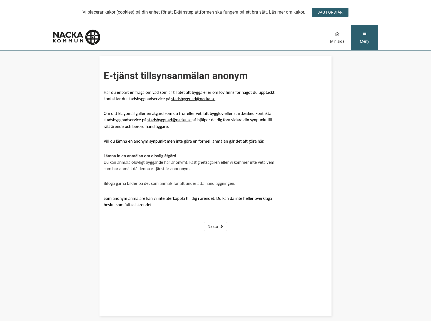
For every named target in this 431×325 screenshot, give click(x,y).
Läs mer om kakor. (287, 12)
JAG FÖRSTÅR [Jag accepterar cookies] (330, 12)
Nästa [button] (215, 226)
